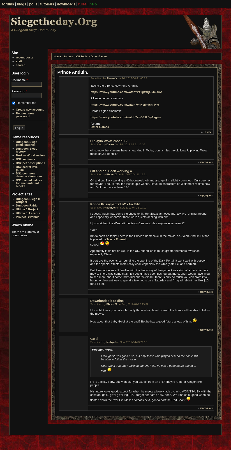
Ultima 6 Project (27, 209)
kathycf (111, 207)
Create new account (30, 109)
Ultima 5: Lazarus (28, 213)
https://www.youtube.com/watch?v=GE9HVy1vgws (125, 117)
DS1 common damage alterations (29, 175)
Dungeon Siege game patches (26, 143)
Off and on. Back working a (111, 171)
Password (19, 91)
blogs (21, 4)
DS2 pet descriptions (30, 163)
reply (203, 162)
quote (209, 162)
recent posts (24, 57)
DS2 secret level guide (27, 168)
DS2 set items (25, 159)
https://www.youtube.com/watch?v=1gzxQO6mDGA (126, 92)
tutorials (47, 4)
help (93, 4)
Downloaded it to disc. (107, 301)
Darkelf (111, 144)
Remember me (26, 102)
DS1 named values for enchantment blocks (29, 183)
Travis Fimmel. (117, 239)
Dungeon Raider (27, 205)
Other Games (99, 56)
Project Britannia (27, 217)
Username (20, 80)
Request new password (25, 115)
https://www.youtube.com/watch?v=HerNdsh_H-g (124, 104)
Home (57, 56)
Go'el (94, 339)
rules (82, 4)
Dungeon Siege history (26, 150)
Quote (208, 132)
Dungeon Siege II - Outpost (29, 200)
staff (19, 61)
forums (8, 4)
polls (33, 4)
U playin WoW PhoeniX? (108, 141)
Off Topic (82, 56)
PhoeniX (112, 78)
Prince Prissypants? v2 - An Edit (115, 204)
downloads (66, 4)
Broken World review (30, 155)
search (20, 65)
